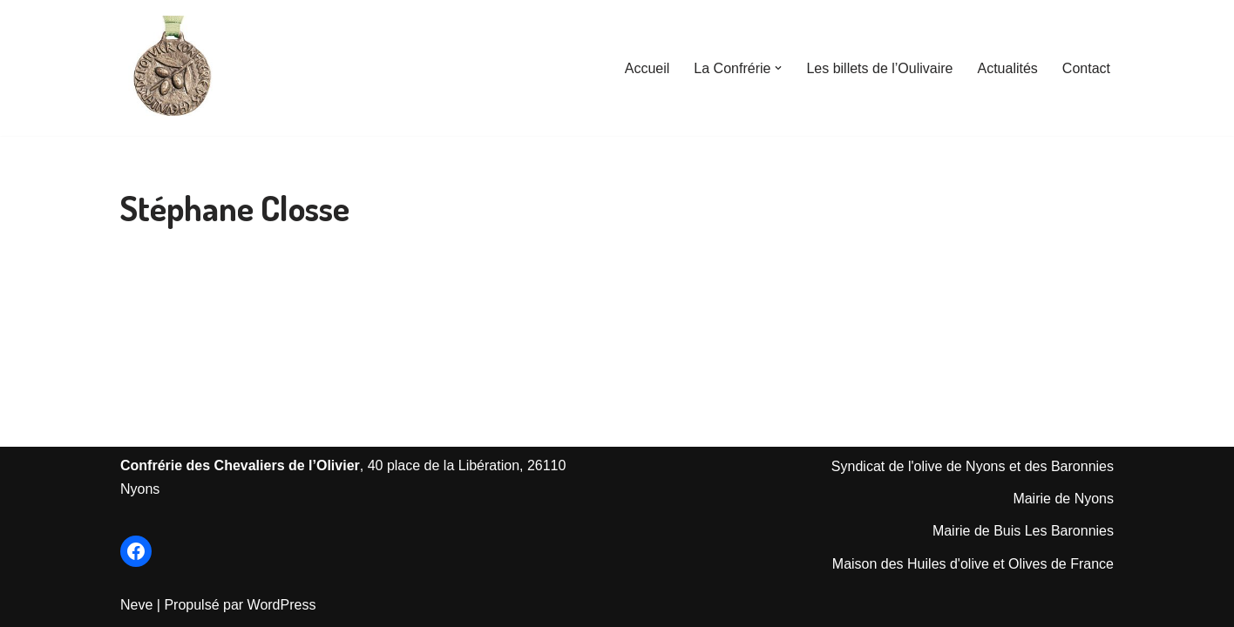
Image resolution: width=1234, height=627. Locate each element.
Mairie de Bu (971, 530)
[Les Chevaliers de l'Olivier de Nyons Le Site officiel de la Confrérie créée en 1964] (172, 68)
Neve (136, 604)
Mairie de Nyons (1063, 498)
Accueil (647, 68)
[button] (778, 67)
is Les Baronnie (1059, 530)
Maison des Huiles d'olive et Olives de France (973, 563)
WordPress (281, 604)
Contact (1086, 68)
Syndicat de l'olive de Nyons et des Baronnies (972, 466)
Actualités (1007, 68)
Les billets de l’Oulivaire (879, 68)
